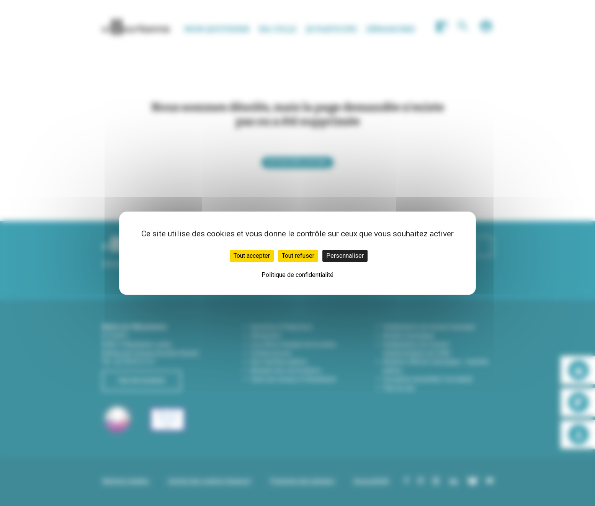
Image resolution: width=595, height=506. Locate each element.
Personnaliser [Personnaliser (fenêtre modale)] (345, 255)
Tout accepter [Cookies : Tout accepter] (252, 255)
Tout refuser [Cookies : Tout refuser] (298, 255)
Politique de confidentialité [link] (297, 274)
